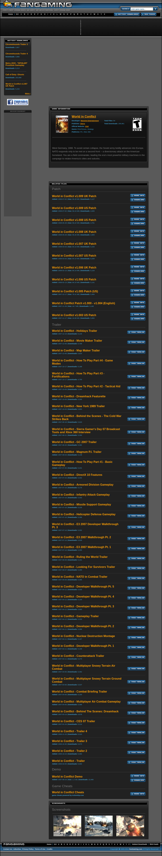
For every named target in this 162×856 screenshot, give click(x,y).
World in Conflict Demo (67, 776)
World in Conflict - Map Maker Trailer (76, 350)
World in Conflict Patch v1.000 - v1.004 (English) (83, 303)
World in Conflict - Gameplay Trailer (75, 616)
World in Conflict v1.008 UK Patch (74, 231)
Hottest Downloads (139, 844)
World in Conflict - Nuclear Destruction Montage (83, 636)
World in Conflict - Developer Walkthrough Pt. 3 (83, 606)
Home (10, 14)
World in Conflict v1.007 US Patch (74, 255)
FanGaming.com (135, 849)
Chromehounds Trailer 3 (17, 44)
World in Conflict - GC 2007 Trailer (74, 442)
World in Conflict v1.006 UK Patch (74, 267)
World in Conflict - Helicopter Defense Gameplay (84, 514)
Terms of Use (40, 849)
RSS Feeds (154, 844)
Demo (56, 769)
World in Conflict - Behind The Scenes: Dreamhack (85, 711)
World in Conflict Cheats (68, 792)
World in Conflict (84, 116)
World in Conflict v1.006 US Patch (74, 279)
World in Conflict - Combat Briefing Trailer (79, 691)
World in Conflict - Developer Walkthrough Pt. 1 (83, 645)
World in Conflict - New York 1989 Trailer (78, 406)
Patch (56, 189)
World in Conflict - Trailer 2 (69, 750)
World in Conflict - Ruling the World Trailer (80, 556)
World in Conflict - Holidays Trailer (74, 330)
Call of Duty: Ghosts (15, 74)
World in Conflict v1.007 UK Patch (74, 243)
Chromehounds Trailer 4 (17, 54)
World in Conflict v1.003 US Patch (74, 315)
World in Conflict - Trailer (68, 760)
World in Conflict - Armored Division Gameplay (82, 484)
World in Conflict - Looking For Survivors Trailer (83, 566)
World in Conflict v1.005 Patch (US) (75, 291)
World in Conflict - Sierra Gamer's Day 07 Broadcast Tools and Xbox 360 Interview (86, 431)
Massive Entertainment (90, 121)
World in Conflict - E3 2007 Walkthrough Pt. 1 (81, 547)
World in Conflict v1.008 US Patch (74, 219)
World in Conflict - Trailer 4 (69, 731)
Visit (87, 126)
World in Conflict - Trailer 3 (69, 741)
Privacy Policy (28, 849)
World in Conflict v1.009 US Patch (74, 208)
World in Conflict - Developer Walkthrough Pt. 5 (83, 586)
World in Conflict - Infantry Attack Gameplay (81, 494)
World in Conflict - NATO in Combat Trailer (79, 576)
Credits (49, 849)
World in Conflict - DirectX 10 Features (77, 474)
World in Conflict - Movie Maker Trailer (77, 340)
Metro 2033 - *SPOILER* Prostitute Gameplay (16, 64)
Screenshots (61, 809)
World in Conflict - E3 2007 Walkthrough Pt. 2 (81, 537)
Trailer (56, 324)
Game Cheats (62, 786)
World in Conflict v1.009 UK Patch (74, 196)
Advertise (17, 849)
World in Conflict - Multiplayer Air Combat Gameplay (86, 701)
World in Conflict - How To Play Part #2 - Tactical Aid (86, 386)
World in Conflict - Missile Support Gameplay (81, 504)
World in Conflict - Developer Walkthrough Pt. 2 (83, 626)
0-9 (17, 14)
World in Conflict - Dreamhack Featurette (79, 396)
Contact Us (7, 849)
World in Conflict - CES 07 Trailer (73, 721)
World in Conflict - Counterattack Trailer (78, 655)
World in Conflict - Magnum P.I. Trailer (77, 451)
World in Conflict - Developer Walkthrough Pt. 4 (83, 596)
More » (27, 93)
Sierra (82, 124)
